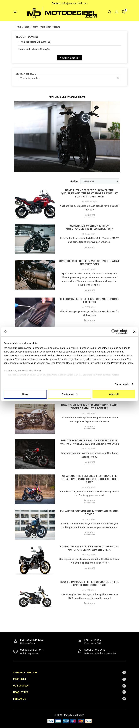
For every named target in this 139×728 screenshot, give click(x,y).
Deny (25, 394)
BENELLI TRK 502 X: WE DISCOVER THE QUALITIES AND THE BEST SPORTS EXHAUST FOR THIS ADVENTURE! (89, 193)
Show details (122, 384)
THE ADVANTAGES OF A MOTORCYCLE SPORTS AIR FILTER (89, 301)
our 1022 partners (23, 348)
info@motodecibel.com (74, 3)
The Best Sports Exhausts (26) (35, 42)
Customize (69, 394)
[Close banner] (134, 332)
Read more (89, 215)
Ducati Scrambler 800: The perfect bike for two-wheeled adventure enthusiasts (89, 442)
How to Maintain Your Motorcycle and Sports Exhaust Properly (89, 407)
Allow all (114, 394)
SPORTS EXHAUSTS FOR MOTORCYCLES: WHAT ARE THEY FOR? (89, 263)
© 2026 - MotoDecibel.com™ (69, 715)
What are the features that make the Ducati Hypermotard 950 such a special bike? (89, 479)
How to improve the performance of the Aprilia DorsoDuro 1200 (89, 583)
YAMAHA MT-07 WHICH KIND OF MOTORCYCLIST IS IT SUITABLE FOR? (89, 227)
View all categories (69, 58)
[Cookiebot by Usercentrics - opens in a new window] (113, 331)
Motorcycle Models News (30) (35, 49)
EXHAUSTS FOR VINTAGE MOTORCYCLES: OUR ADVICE (89, 513)
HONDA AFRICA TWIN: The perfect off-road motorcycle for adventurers (89, 548)
